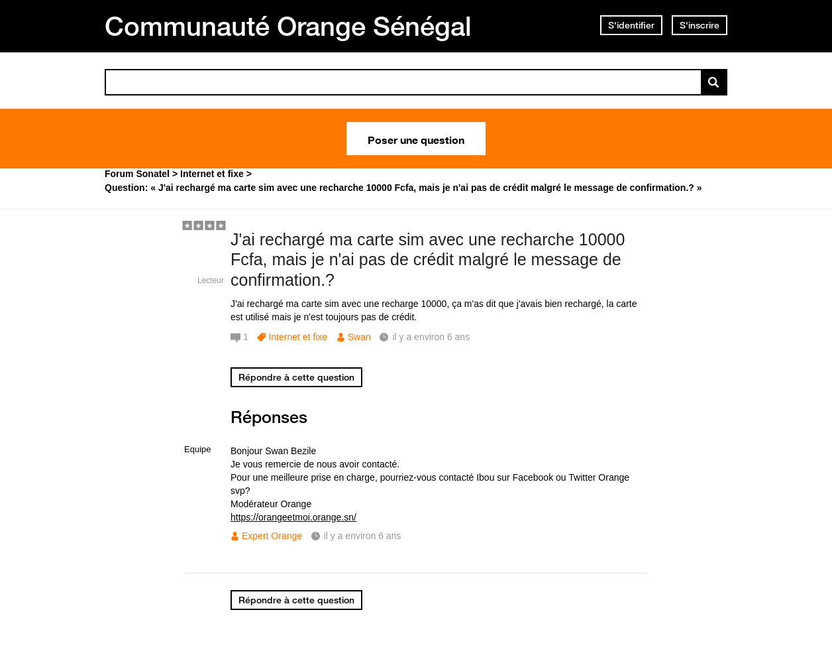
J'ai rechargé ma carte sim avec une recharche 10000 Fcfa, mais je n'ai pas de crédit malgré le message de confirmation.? (428, 260)
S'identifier (631, 25)
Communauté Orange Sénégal (288, 25)
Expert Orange (272, 535)
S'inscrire (699, 25)
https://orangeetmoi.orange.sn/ (293, 517)
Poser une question (416, 139)
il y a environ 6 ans (362, 535)
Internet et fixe (297, 337)
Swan (359, 337)
